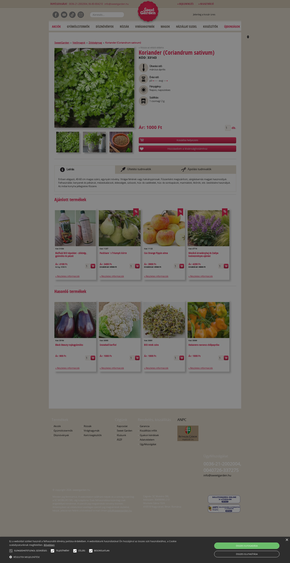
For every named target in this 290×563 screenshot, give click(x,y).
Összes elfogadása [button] (247, 545)
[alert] (145, 281)
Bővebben (49, 545)
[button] (11, 551)
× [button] (286, 540)
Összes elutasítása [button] (247, 554)
